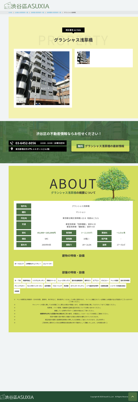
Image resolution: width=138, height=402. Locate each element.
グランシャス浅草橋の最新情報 (100, 146)
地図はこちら (93, 218)
